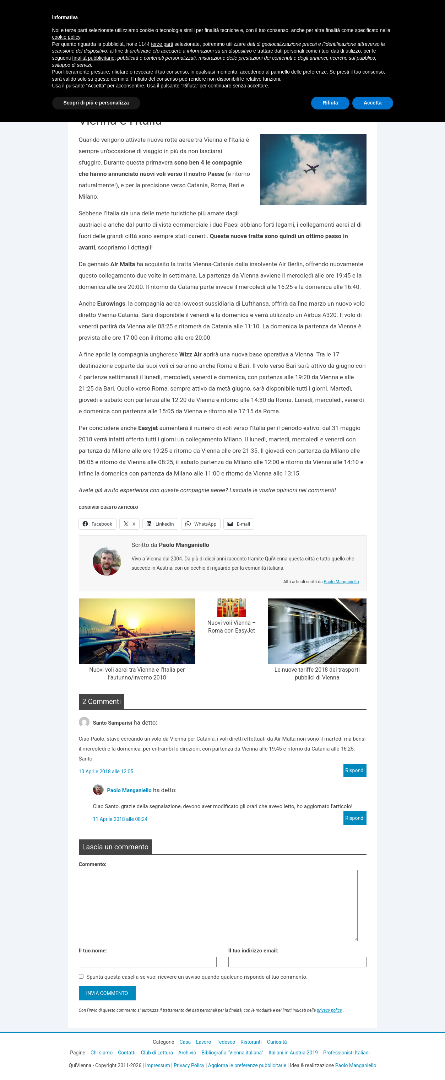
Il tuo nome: (93, 950)
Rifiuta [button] (330, 103)
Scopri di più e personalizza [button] (96, 103)
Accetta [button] (373, 103)
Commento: (93, 864)
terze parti (162, 44)
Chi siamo (102, 1052)
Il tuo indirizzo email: (253, 950)
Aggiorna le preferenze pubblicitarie (247, 1065)
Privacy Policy (189, 1065)
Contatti (127, 1052)
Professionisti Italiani (346, 1052)
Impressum (157, 1065)
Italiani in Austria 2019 (293, 1052)
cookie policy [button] (66, 37)
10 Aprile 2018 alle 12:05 (106, 771)
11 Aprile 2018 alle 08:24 (120, 819)
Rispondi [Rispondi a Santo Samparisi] (354, 770)
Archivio (187, 1052)
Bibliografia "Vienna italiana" (232, 1052)
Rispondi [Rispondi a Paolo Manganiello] (354, 818)
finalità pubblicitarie (93, 58)
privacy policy (329, 1010)
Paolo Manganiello (341, 581)
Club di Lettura (157, 1052)
